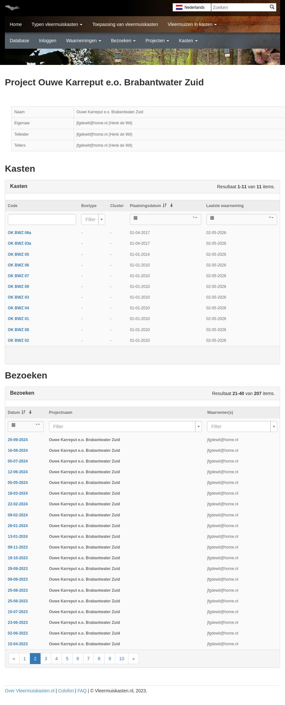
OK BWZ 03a (19, 243)
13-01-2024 (18, 536)
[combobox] (93, 219)
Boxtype (88, 206)
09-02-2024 (18, 515)
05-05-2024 (18, 482)
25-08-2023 (18, 590)
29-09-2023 (18, 568)
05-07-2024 (18, 461)
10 (121, 658)
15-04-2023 (18, 644)
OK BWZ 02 (18, 340)
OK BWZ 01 (18, 318)
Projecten (157, 40)
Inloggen (47, 40)
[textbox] (91, 219)
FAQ (82, 690)
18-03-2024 (18, 493)
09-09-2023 (18, 579)
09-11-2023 (18, 547)
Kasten (188, 40)
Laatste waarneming (225, 206)
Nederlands (192, 7)
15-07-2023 (18, 612)
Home (16, 24)
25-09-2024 (18, 440)
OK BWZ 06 (18, 265)
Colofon (66, 690)
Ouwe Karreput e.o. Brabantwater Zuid (84, 440)
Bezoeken (123, 40)
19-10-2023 (18, 558)
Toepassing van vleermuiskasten (125, 24)
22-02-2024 (18, 504)
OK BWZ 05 (18, 254)
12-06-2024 (18, 472)
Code (13, 206)
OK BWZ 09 (18, 286)
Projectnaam (60, 412)
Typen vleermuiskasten (56, 24)
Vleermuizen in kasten (192, 24)
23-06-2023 (18, 622)
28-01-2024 (18, 526)
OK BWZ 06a (19, 232)
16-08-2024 (18, 450)
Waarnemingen (83, 40)
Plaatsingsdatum (148, 206)
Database (19, 40)
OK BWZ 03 (18, 297)
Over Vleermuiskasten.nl (30, 690)
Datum (16, 412)
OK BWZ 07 (18, 276)
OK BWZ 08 (18, 330)
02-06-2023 (18, 633)
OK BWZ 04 (18, 308)
